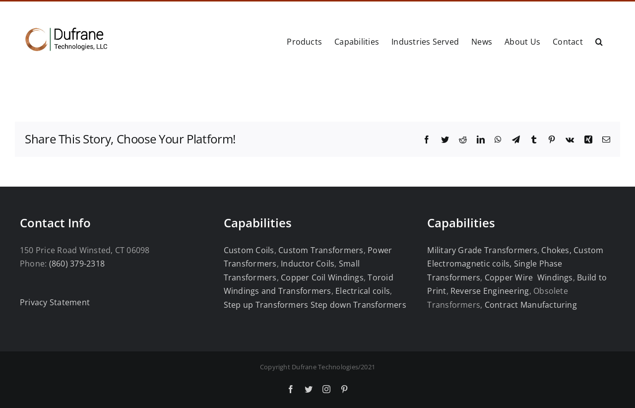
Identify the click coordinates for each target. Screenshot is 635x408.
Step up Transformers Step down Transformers (315, 304)
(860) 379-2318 (77, 263)
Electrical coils (362, 290)
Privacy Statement (55, 302)
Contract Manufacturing (531, 304)
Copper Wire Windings (529, 277)
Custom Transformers (321, 250)
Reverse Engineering (489, 290)
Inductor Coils (307, 263)
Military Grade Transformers (482, 250)
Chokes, (556, 250)
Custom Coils (249, 250)
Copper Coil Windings (322, 277)
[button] (599, 41)
